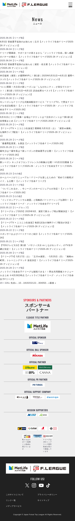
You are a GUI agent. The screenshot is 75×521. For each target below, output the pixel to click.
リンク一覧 (11, 500)
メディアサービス (14, 506)
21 (32, 283)
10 (19, 283)
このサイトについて (15, 495)
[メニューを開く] (70, 5)
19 (27, 283)
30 (39, 283)
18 (24, 283)
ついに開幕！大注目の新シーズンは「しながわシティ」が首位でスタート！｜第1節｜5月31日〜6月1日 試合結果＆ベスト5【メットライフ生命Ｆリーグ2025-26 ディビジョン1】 (37, 91)
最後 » (53, 283)
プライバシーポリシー (47, 495)
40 (42, 283)
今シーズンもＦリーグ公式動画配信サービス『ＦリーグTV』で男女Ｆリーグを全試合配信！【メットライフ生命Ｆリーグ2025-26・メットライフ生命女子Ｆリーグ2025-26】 (37, 106)
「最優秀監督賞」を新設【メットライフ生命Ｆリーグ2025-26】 (32, 143)
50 (45, 283)
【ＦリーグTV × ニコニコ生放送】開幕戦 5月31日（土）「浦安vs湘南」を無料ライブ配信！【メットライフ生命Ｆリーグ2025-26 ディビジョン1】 (36, 132)
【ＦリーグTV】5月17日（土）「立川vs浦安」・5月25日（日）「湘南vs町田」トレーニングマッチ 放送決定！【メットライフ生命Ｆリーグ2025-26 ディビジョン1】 (37, 260)
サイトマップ (43, 500)
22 (35, 283)
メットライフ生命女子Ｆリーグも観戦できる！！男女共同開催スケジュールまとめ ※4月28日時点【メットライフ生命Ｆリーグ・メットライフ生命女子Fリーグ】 (37, 275)
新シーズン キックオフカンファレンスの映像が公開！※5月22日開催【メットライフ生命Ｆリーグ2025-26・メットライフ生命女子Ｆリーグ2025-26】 (37, 166)
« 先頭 (12, 283)
